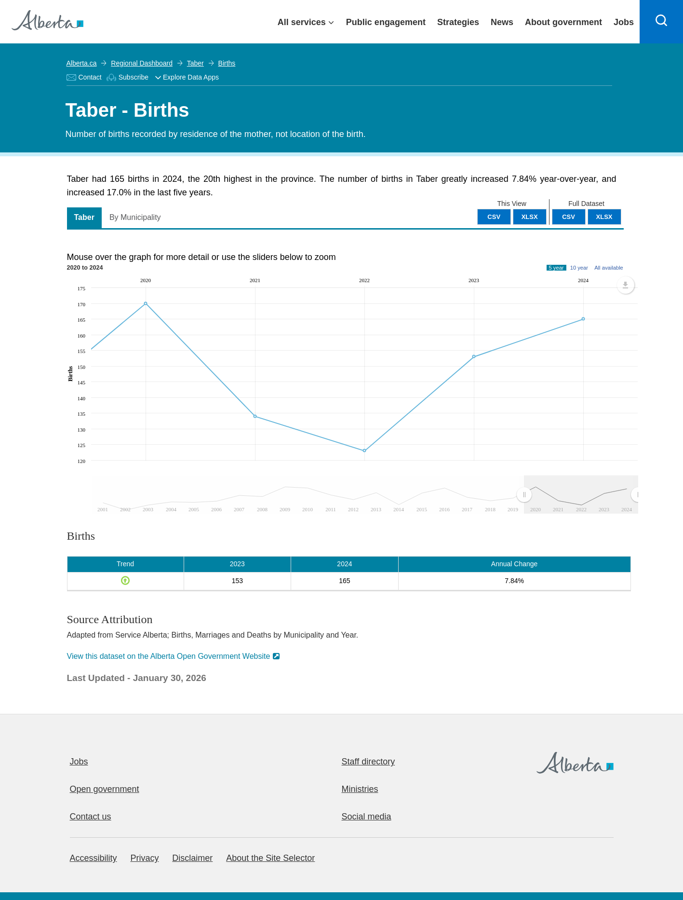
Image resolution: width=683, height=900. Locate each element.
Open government (104, 789)
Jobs (79, 761)
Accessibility (93, 858)
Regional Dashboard (142, 63)
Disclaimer (192, 858)
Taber (195, 63)
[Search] (661, 21)
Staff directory (368, 761)
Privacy (144, 858)
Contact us (90, 816)
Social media (366, 816)
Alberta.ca (82, 63)
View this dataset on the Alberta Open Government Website (168, 656)
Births (227, 63)
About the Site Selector (270, 858)
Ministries (360, 789)
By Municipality (135, 217)
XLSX (604, 216)
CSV (568, 216)
